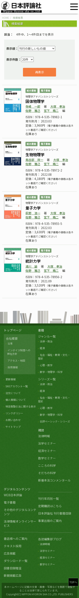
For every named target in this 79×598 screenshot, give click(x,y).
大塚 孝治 (57, 106)
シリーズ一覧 (47, 379)
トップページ (12, 330)
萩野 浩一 (32, 213)
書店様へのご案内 (15, 538)
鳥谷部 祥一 (34, 160)
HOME (5, 17)
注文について (13, 393)
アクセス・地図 (16, 360)
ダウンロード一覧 (15, 561)
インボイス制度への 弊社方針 (18, 351)
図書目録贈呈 (12, 568)
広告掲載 (10, 553)
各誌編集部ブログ (50, 539)
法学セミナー (47, 443)
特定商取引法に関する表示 (20, 406)
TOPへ (73, 582)
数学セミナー (47, 458)
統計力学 (33, 261)
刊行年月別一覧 (48, 498)
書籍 (41, 330)
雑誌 (41, 430)
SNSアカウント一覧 (16, 386)
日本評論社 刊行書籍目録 (54, 513)
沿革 (10, 343)
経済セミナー (47, 451)
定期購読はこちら (50, 506)
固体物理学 (34, 101)
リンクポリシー (14, 413)
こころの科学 (47, 465)
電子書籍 (10, 502)
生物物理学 (34, 154)
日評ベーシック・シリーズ (55, 421)
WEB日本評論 (13, 495)
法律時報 (44, 436)
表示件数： (13, 59)
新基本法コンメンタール (54, 480)
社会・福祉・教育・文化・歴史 (54, 399)
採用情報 (13, 367)
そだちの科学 (47, 473)
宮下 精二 (51, 111)
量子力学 (33, 208)
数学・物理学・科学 (51, 372)
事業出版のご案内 (50, 521)
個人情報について (15, 399)
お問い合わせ (13, 420)
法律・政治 (46, 341)
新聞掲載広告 (12, 575)
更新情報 (10, 379)
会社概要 (12, 338)
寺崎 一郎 (32, 106)
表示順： (12, 48)
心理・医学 (46, 365)
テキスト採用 (12, 546)
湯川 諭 (31, 266)
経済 (42, 348)
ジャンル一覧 (47, 336)
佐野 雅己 (32, 111)
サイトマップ (13, 426)
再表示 (39, 72)
